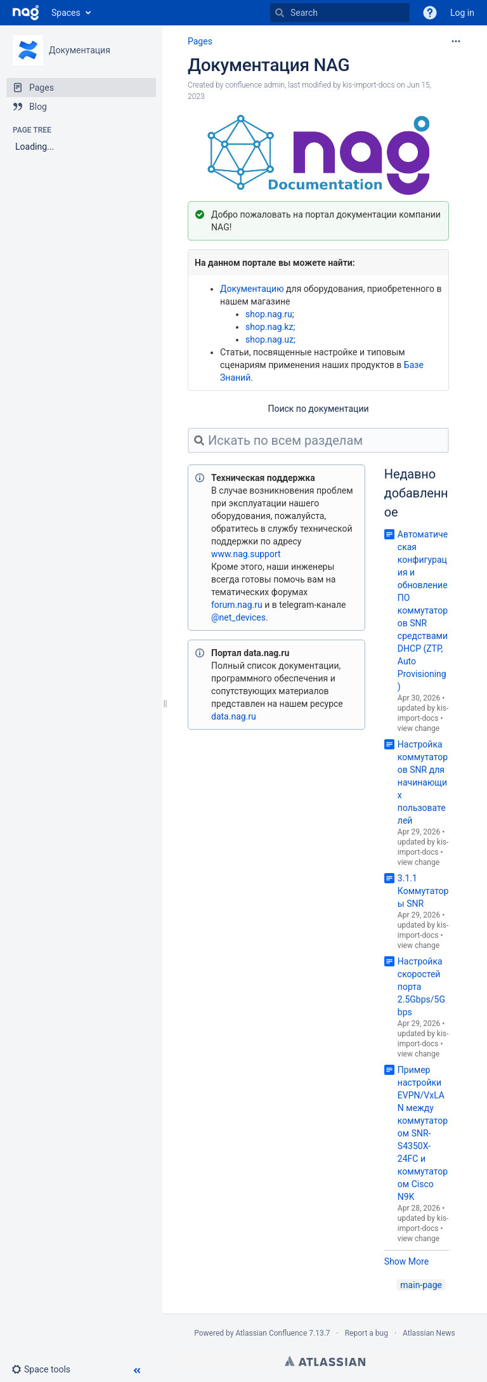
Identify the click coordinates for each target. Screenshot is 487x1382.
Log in (462, 13)
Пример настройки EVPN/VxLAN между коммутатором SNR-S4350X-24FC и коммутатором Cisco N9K (423, 1133)
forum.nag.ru (237, 605)
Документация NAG (268, 65)
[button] (46, 1369)
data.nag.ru (233, 716)
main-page (421, 1285)
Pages (200, 41)
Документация (79, 50)
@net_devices (238, 617)
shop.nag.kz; (270, 327)
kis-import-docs (368, 85)
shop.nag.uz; (270, 339)
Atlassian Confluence (271, 1333)
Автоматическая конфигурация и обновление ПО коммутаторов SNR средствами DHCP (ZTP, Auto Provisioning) (423, 610)
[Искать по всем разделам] (318, 440)
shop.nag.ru (268, 314)
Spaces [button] (66, 13)
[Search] (340, 12)
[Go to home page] (25, 12)
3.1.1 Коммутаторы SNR (423, 891)
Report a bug (366, 1333)
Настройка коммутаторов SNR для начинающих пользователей (423, 782)
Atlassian (325, 1361)
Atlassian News (429, 1333)
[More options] (456, 41)
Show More (406, 1261)
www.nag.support (246, 554)
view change (418, 728)
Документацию (252, 289)
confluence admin (255, 85)
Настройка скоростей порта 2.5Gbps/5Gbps (421, 986)
